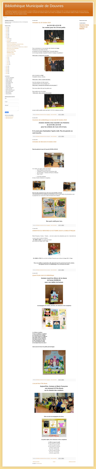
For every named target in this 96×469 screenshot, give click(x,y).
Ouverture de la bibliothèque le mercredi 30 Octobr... (15, 44)
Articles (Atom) (39, 463)
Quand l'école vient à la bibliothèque (43, 275)
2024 (7, 30)
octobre (8, 41)
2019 (7, 37)
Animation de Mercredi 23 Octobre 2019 (44, 142)
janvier (8, 64)
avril (7, 60)
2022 (7, 33)
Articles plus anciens (72, 461)
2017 (7, 67)
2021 (7, 34)
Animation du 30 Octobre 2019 (41, 22)
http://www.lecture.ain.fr (9, 116)
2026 (7, 27)
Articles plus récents (36, 461)
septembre (9, 55)
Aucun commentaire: (54, 114)
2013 (7, 73)
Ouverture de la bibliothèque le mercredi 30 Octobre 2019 (49, 120)
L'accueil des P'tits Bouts (39, 383)
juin (7, 57)
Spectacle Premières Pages (11, 51)
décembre (8, 38)
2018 (7, 66)
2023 (7, 31)
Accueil (5, 17)
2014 (7, 71)
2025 (7, 28)
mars (8, 61)
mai (7, 58)
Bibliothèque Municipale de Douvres (34, 6)
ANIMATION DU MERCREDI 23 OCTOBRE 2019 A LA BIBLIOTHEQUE (53, 230)
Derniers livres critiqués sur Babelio (84, 27)
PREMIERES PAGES (10, 52)
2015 (7, 70)
